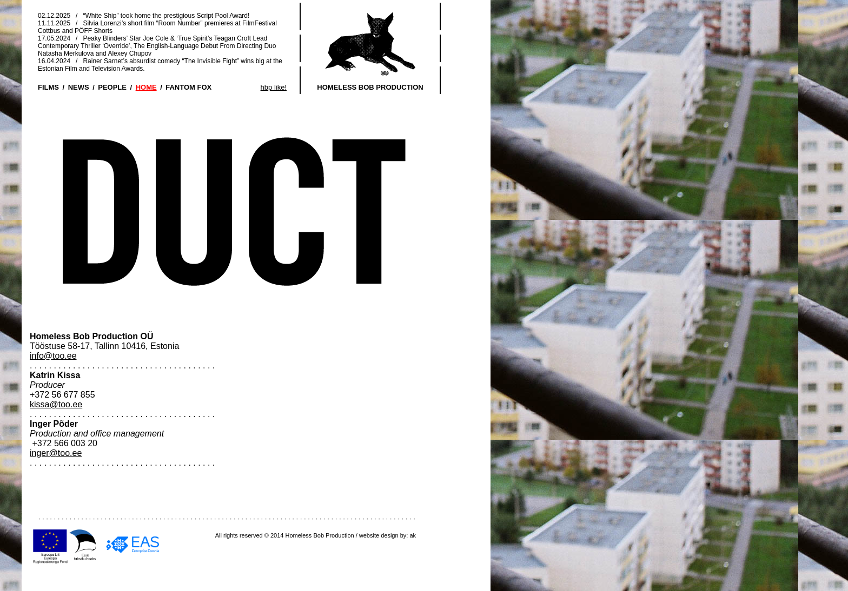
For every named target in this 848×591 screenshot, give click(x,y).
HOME (146, 87)
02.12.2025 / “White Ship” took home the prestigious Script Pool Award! (143, 15)
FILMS (48, 87)
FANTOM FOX (188, 87)
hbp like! (274, 87)
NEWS (78, 87)
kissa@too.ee (56, 404)
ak (412, 535)
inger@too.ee (56, 453)
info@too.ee (53, 355)
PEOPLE (112, 87)
